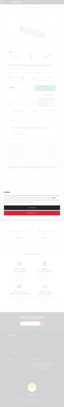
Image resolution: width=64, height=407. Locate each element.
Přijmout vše (32, 213)
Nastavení (32, 208)
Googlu (54, 198)
